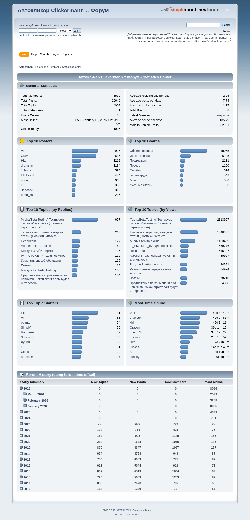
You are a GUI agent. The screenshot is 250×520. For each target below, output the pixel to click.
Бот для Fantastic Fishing (38, 270)
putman (26, 322)
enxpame (223, 115)
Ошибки (135, 170)
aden (24, 180)
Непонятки (28, 241)
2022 (26, 430)
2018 (26, 454)
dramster (27, 165)
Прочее (135, 165)
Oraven (26, 156)
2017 (26, 459)
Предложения (139, 160)
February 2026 (38, 400)
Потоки (26, 265)
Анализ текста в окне (36, 246)
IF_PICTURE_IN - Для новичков (43, 255)
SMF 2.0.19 (109, 510)
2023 (26, 424)
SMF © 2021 (124, 510)
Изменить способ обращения (41, 260)
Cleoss (25, 352)
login (53, 25)
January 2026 (37, 406)
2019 (26, 447)
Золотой (27, 190)
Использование (140, 156)
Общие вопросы (141, 151)
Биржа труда (138, 175)
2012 (26, 489)
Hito (23, 160)
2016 (26, 465)
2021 (26, 436)
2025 (26, 412)
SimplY (26, 327)
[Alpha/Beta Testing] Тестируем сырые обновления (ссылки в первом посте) (42, 223)
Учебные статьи (141, 185)
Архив (134, 180)
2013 (26, 483)
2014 (26, 477)
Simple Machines (141, 510)
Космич (135, 337)
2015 (26, 471)
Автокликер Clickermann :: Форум (63, 10)
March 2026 (36, 394)
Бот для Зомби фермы (37, 251)
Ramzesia (27, 332)
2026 (26, 388)
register (64, 25)
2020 (26, 442)
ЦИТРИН (27, 175)
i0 (22, 185)
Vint (23, 151)
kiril (132, 322)
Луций (25, 342)
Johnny (26, 170)
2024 (26, 418)
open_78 (27, 195)
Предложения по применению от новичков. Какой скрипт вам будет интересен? (45, 279)
